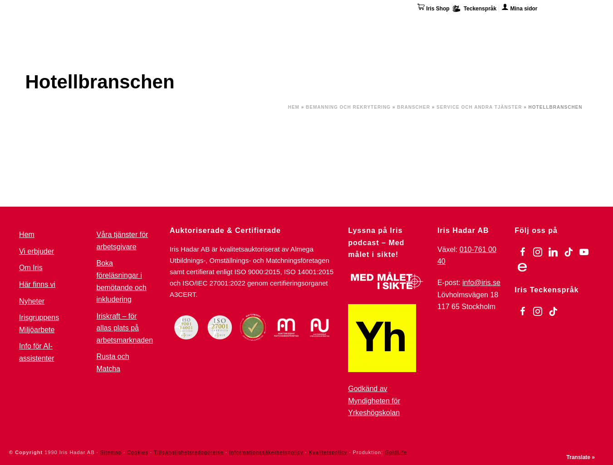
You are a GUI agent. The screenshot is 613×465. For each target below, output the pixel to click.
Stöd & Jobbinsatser (208, 24)
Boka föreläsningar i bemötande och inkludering (122, 281)
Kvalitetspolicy (328, 452)
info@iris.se (481, 282)
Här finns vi (512, 26)
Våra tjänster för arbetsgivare (122, 241)
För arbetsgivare (287, 24)
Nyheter (31, 301)
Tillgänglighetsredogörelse (189, 452)
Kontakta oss (566, 24)
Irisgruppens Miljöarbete (39, 324)
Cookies (137, 452)
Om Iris (468, 24)
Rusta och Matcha (113, 363)
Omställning (351, 24)
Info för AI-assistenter (36, 352)
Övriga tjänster (414, 24)
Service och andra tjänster (479, 107)
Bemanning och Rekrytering (348, 107)
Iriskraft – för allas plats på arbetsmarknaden (125, 328)
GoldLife (396, 452)
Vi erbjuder (36, 251)
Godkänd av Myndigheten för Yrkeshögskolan (374, 401)
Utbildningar (137, 24)
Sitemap (111, 452)
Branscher (413, 107)
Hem (293, 107)
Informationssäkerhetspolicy (266, 452)
